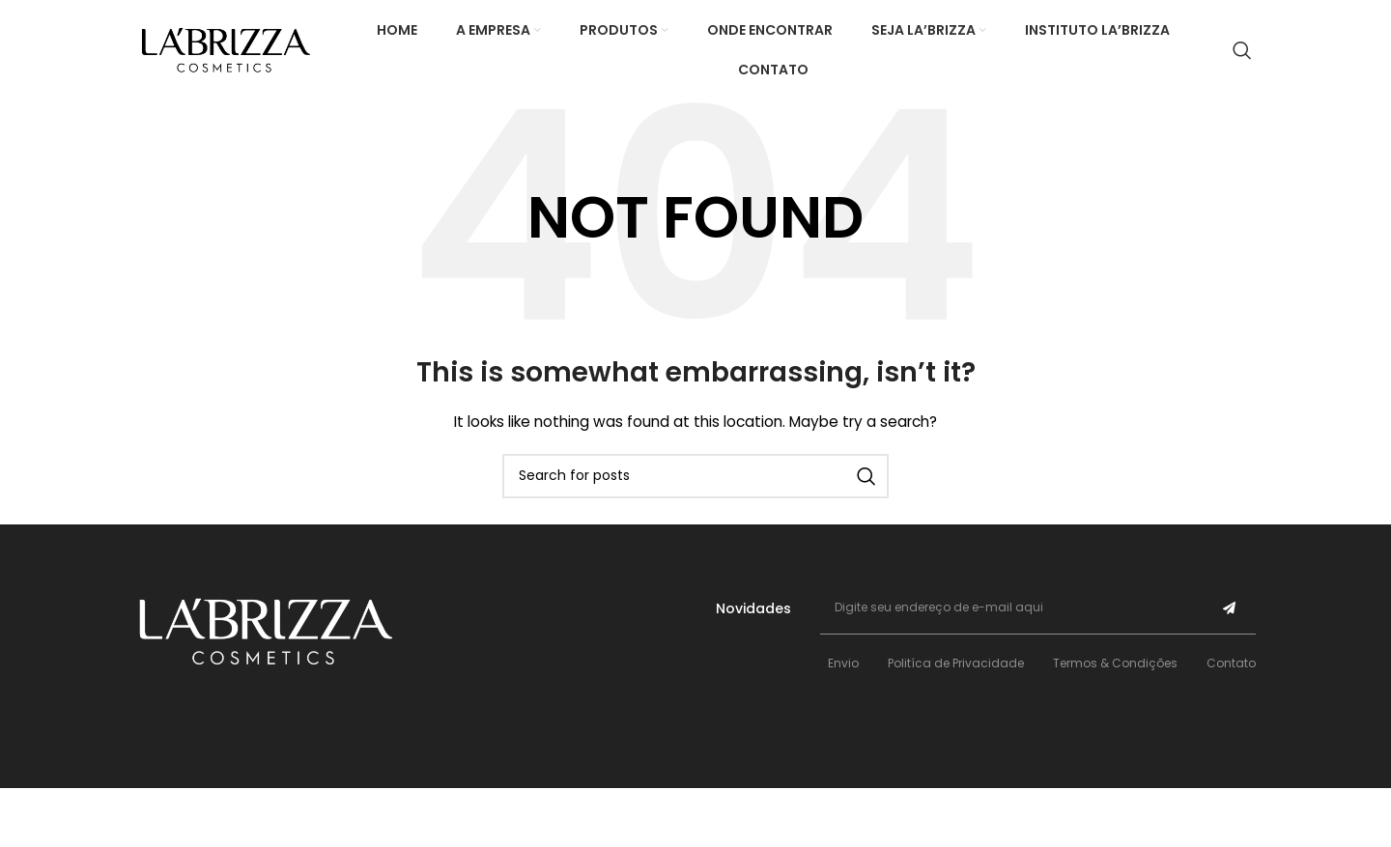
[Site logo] (226, 49)
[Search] (1242, 50)
